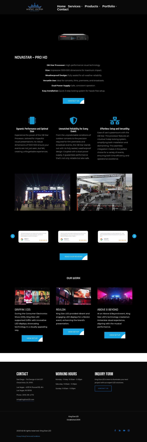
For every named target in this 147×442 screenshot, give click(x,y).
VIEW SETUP (32, 338)
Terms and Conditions (33, 436)
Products (91, 7)
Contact (63, 10)
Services (74, 7)
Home (61, 7)
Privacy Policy (21, 436)
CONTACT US (73, 101)
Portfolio (108, 7)
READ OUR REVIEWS (73, 257)
